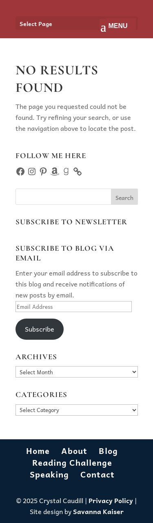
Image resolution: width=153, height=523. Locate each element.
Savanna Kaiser (98, 511)
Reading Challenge (72, 462)
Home (38, 450)
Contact (97, 474)
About (74, 450)
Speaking (49, 474)
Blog (108, 450)
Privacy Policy (111, 500)
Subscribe (39, 328)
